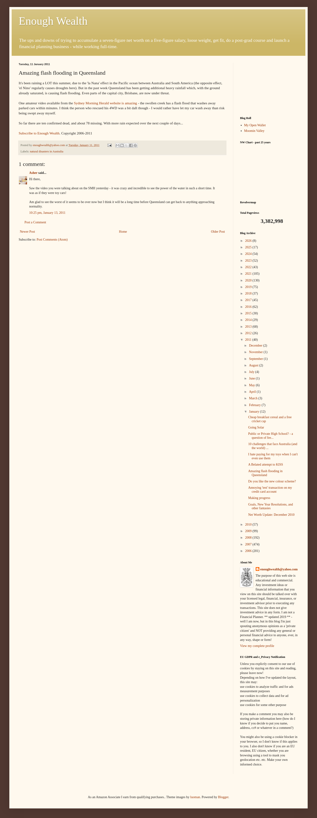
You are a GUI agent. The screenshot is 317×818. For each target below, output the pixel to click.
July (252, 372)
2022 (249, 267)
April (253, 391)
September (256, 359)
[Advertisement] (269, 86)
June (252, 378)
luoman (195, 797)
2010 (249, 524)
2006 (249, 551)
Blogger (223, 797)
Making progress (259, 498)
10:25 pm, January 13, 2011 (47, 212)
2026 (249, 240)
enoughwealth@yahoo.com (279, 569)
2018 (249, 293)
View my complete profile (257, 646)
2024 (249, 254)
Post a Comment (35, 222)
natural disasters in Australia (46, 151)
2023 (249, 260)
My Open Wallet (255, 125)
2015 (249, 313)
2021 (249, 273)
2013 (249, 326)
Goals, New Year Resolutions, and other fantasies (270, 506)
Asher (33, 173)
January (254, 411)
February (255, 405)
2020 (249, 280)
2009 (249, 531)
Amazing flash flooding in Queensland (265, 473)
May (252, 385)
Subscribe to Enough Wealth (39, 133)
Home (123, 231)
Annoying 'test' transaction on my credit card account (270, 489)
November (256, 352)
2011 (248, 339)
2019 (249, 287)
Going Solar (256, 427)
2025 (249, 247)
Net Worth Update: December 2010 (271, 514)
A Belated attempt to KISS (265, 464)
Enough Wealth (53, 21)
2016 (249, 307)
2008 (249, 537)
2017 (249, 300)
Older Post (218, 231)
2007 (249, 544)
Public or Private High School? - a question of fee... (270, 435)
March (253, 398)
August (254, 365)
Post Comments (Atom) (52, 239)
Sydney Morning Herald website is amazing (105, 103)
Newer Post (27, 231)
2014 (249, 320)
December (256, 345)
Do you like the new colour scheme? (272, 481)
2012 (249, 333)
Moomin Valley (254, 131)
